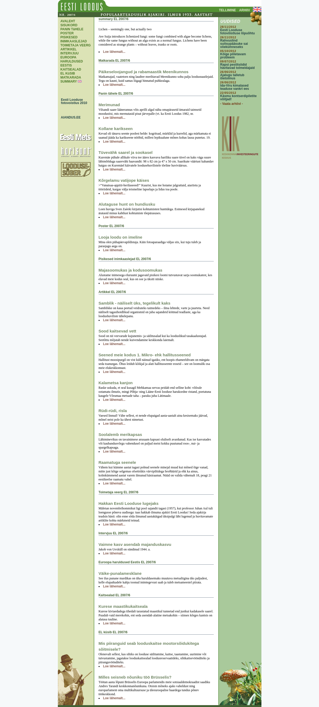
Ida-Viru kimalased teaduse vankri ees (234, 87)
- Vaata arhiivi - (231, 104)
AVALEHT (68, 21)
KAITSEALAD (71, 69)
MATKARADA (71, 77)
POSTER (67, 33)
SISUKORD (69, 25)
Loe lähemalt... (114, 52)
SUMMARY (69, 81)
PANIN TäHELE (72, 29)
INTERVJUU (70, 53)
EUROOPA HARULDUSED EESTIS (72, 61)
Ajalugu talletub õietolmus (232, 76)
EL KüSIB (68, 73)
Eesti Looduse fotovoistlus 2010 (72, 101)
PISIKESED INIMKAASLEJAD (74, 39)
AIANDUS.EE (69, 117)
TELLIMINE (227, 10)
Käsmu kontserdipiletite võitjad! (238, 97)
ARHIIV (244, 10)
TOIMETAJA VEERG (76, 45)
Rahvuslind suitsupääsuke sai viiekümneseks (234, 44)
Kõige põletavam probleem (233, 55)
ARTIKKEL (69, 49)
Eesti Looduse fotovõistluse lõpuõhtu (237, 31)
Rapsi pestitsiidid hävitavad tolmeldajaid (237, 66)
